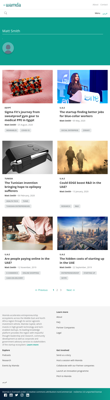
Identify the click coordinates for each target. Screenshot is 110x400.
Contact (104, 4)
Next (69, 290)
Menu (97, 13)
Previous (43, 290)
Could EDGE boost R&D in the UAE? (80, 185)
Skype (64, 278)
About (95, 4)
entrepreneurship (70, 273)
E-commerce (12, 273)
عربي (105, 13)
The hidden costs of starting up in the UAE (82, 261)
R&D (77, 206)
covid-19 (25, 130)
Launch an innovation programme (72, 371)
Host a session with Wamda (69, 360)
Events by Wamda (10, 365)
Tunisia (9, 178)
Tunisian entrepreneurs (18, 206)
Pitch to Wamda (63, 376)
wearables (11, 130)
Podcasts (6, 355)
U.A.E (62, 107)
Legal (58, 332)
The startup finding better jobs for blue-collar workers (82, 114)
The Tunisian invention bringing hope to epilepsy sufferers (23, 187)
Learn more (32, 344)
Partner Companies (65, 327)
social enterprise (69, 130)
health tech (12, 201)
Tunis (25, 201)
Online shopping (31, 273)
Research (65, 206)
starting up (89, 273)
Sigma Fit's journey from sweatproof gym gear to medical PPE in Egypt (22, 116)
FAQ (58, 322)
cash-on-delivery (14, 278)
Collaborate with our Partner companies (75, 365)
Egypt (8, 107)
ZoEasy (86, 130)
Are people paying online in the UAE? (27, 261)
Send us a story (63, 355)
